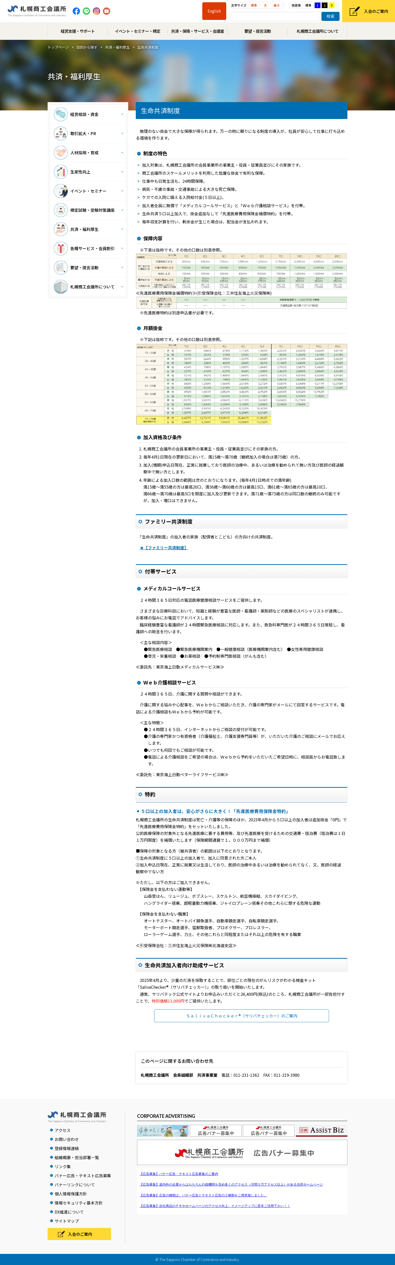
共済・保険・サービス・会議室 (197, 31)
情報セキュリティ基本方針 (79, 1203)
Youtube (106, 11)
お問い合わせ (67, 1139)
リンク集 (63, 1166)
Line (86, 11)
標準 (254, 5)
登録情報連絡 (67, 1148)
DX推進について (69, 1212)
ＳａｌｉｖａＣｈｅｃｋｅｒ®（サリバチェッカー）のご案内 (241, 1016)
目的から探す (86, 47)
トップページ (58, 47)
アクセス (63, 1130)
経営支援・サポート (78, 31)
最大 (277, 5)
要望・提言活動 (257, 31)
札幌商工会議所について (317, 31)
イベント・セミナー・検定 (137, 31)
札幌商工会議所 (37, 11)
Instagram (96, 11)
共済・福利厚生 (117, 47)
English (214, 11)
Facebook (76, 11)
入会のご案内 (376, 11)
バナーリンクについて (75, 1185)
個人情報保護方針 (71, 1194)
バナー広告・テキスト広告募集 (83, 1175)
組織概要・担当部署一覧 (77, 1157)
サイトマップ (67, 1221)
